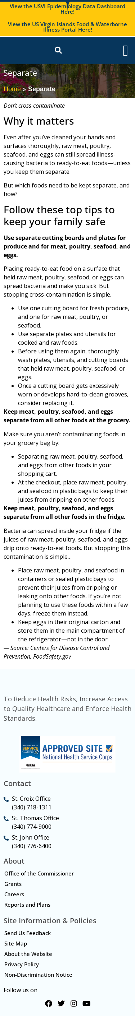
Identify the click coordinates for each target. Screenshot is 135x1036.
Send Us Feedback (27, 952)
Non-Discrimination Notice (38, 994)
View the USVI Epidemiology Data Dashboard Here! (67, 9)
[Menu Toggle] (125, 53)
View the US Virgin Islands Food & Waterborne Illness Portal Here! (67, 26)
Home (12, 94)
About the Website (28, 973)
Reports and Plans (27, 924)
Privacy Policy (21, 984)
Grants (13, 903)
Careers (14, 913)
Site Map (15, 963)
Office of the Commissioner (39, 893)
